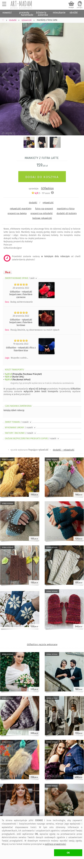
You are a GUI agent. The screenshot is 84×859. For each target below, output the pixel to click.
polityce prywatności (55, 844)
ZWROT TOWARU (18, 422)
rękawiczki (48, 202)
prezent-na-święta (17, 213)
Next (78, 75)
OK (68, 852)
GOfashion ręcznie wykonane (42, 644)
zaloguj (79, 7)
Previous (5, 75)
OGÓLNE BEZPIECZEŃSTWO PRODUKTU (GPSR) (32, 438)
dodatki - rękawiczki (63, 449)
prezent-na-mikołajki (41, 213)
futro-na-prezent (44, 208)
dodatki (33, 202)
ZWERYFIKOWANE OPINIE (21, 278)
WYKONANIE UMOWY (20, 427)
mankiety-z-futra (65, 208)
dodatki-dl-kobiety (67, 213)
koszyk (71, 7)
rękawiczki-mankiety (20, 208)
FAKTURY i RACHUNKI (20, 433)
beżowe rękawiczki (42, 218)
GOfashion (47, 188)
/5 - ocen (40, 193)
